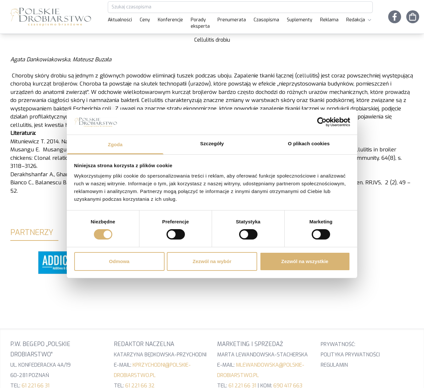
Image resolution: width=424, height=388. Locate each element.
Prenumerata (231, 20)
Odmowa (119, 261)
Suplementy (299, 20)
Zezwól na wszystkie (304, 261)
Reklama (329, 20)
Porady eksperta (200, 23)
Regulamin (334, 365)
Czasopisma (266, 20)
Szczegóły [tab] (212, 143)
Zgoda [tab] (115, 144)
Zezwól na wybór (212, 261)
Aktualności (120, 20)
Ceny (145, 20)
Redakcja (359, 20)
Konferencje (170, 20)
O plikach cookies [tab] (308, 143)
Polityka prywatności (350, 354)
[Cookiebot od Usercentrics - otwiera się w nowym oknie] (322, 122)
